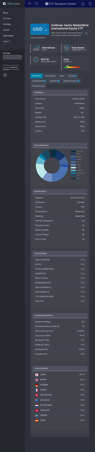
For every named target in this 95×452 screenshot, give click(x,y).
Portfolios (13, 24)
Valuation (54, 81)
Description (36, 76)
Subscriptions (13, 36)
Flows (62, 76)
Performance (50, 76)
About (13, 13)
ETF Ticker (6, 53)
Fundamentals (39, 81)
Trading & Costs (38, 86)
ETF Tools (13, 19)
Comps (72, 76)
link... (82, 113)
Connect (13, 30)
